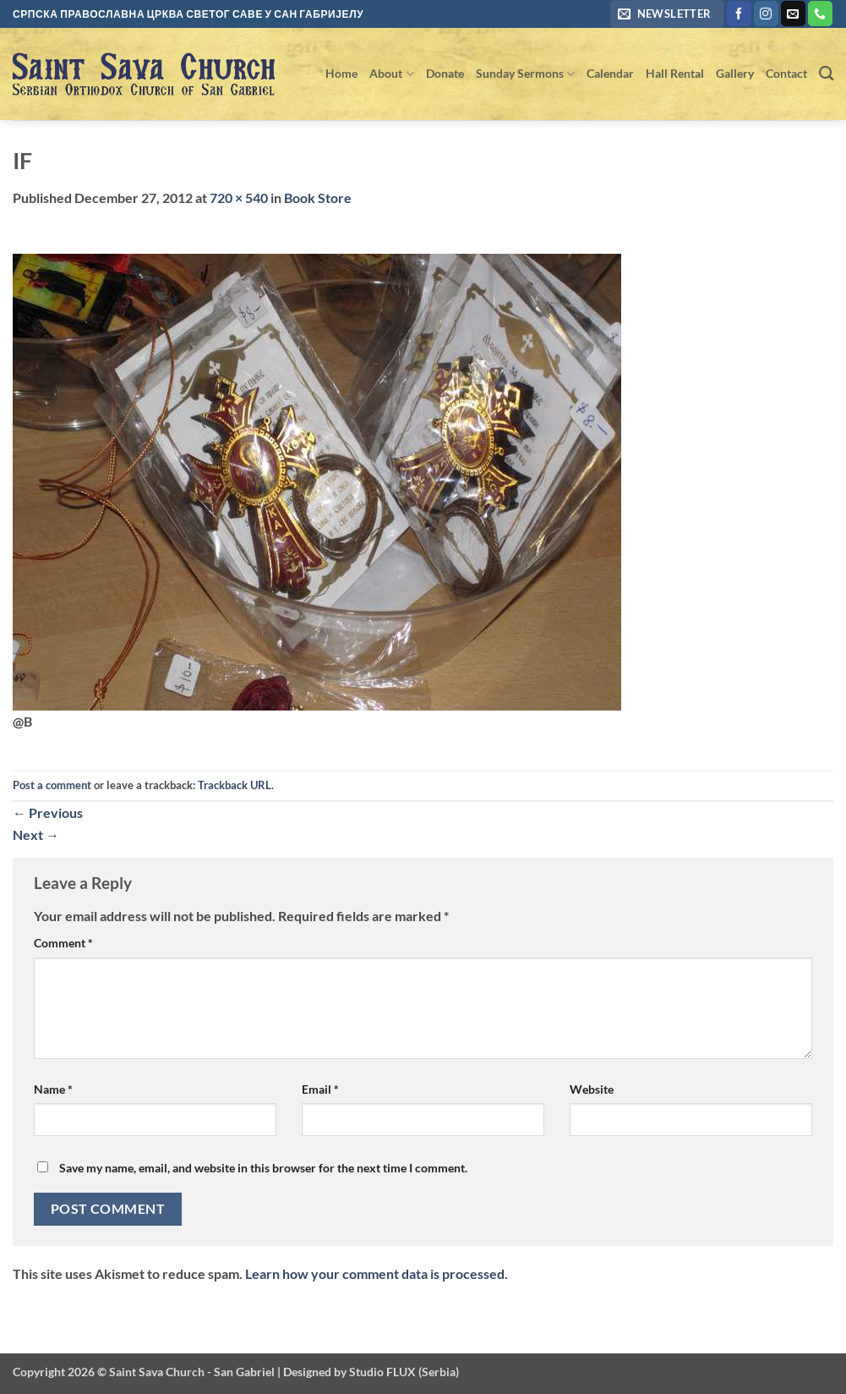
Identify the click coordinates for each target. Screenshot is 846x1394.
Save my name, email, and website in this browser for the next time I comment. (263, 1168)
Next (36, 834)
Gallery (735, 73)
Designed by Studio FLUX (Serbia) (371, 1371)
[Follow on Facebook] (739, 13)
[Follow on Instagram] (766, 13)
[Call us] (820, 13)
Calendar (610, 73)
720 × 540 (239, 197)
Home (341, 73)
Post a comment (52, 785)
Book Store (318, 197)
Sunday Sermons (525, 74)
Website (592, 1089)
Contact (786, 73)
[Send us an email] (793, 13)
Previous (48, 812)
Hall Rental (675, 73)
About (391, 74)
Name (53, 1089)
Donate (445, 73)
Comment (63, 943)
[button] (667, 14)
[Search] (826, 74)
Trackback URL (234, 785)
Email (320, 1089)
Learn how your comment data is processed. (376, 1273)
